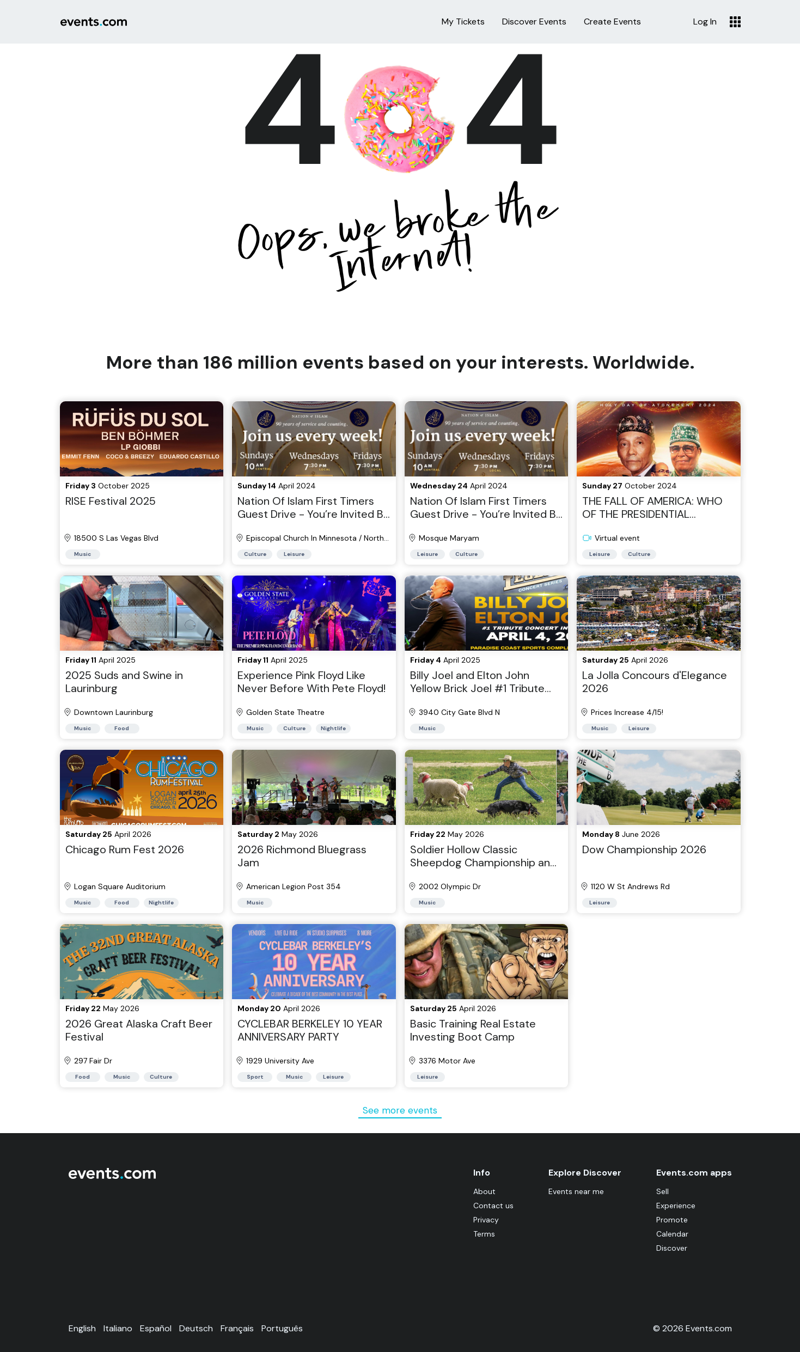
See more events (400, 1110)
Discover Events (534, 22)
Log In (705, 22)
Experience (675, 1205)
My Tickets (463, 22)
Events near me (576, 1191)
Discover (671, 1248)
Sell (662, 1191)
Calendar (672, 1234)
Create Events (612, 22)
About (484, 1191)
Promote (672, 1220)
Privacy (486, 1220)
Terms (484, 1234)
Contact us (493, 1205)
